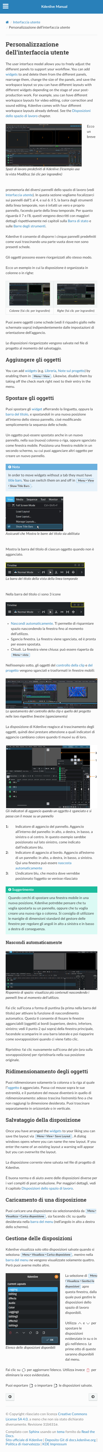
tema (61, 1432)
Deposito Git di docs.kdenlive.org (70, 1440)
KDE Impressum (54, 1444)
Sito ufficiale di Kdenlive (24, 1440)
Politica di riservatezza (23, 1444)
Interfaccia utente (26, 22)
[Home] (7, 22)
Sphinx (34, 1432)
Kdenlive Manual (54, 6)
